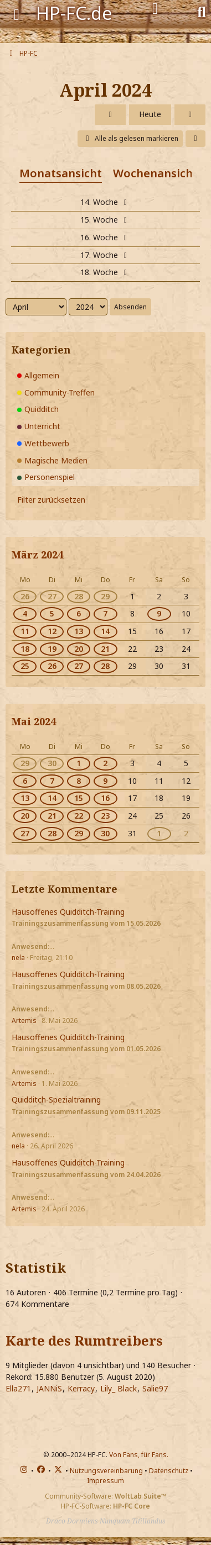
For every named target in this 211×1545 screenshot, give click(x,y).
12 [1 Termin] (52, 631)
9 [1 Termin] (159, 613)
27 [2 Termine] (78, 666)
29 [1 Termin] (24, 763)
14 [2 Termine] (105, 631)
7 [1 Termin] (52, 781)
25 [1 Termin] (24, 666)
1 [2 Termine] (78, 763)
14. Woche (105, 202)
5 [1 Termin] (52, 613)
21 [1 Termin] (52, 815)
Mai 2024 (34, 721)
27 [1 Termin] (52, 596)
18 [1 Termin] (24, 649)
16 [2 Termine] (105, 798)
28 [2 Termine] (78, 596)
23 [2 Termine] (105, 815)
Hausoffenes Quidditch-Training (68, 911)
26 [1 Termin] (24, 596)
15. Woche (105, 219)
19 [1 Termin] (52, 649)
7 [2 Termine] (105, 613)
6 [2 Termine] (78, 613)
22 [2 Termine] (78, 815)
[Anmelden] (155, 9)
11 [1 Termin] (24, 631)
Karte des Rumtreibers (84, 1340)
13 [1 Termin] (24, 798)
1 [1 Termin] (159, 833)
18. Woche (105, 272)
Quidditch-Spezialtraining (56, 1099)
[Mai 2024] (189, 114)
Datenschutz (168, 1470)
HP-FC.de (74, 13)
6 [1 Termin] (25, 781)
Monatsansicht (60, 173)
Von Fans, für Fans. (138, 1454)
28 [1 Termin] (52, 833)
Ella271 (18, 1388)
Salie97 (155, 1388)
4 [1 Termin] (25, 613)
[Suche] (201, 11)
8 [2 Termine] (78, 781)
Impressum (105, 1480)
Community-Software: (105, 1496)
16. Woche (105, 237)
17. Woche (105, 255)
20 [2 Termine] (78, 649)
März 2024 (37, 554)
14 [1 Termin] (52, 798)
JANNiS (49, 1388)
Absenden (130, 307)
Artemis (24, 1020)
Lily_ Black (118, 1388)
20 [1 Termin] (24, 815)
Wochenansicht (155, 173)
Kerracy (81, 1388)
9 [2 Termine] (105, 781)
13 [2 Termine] (78, 631)
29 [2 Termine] (105, 596)
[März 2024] (110, 114)
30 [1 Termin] (52, 763)
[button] (195, 138)
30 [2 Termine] (105, 833)
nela (18, 957)
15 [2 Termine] (78, 798)
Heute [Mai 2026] (150, 114)
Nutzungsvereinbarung (106, 1470)
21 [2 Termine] (105, 649)
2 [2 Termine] (105, 763)
